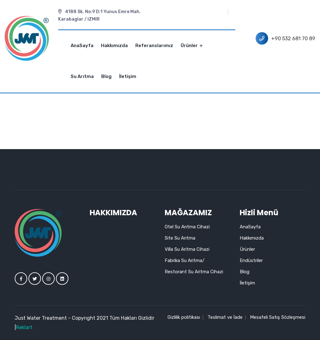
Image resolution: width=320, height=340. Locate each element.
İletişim (127, 76)
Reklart (24, 327)
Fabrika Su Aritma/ (184, 260)
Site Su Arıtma (180, 238)
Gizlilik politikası (184, 317)
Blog (106, 76)
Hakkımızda (114, 45)
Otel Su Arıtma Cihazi (187, 227)
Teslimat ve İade (225, 317)
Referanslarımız (154, 45)
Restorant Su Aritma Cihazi (194, 271)
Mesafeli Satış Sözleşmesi (277, 317)
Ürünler (191, 45)
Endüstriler (251, 260)
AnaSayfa (82, 45)
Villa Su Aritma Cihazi (187, 249)
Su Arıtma (82, 76)
